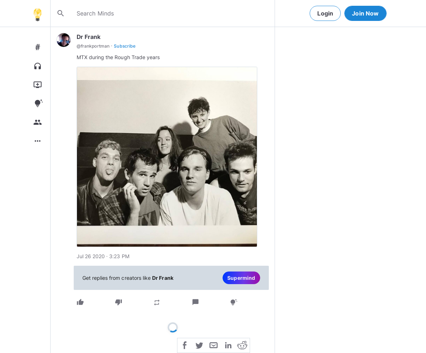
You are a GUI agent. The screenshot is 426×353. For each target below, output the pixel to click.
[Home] (38, 13)
